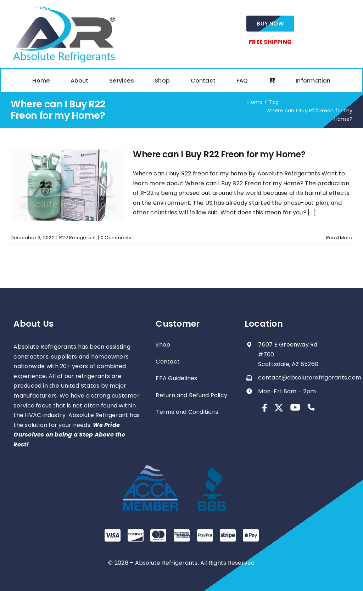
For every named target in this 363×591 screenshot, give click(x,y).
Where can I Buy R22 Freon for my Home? (219, 154)
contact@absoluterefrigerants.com (309, 377)
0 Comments (116, 237)
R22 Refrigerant (77, 237)
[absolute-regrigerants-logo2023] (64, 6)
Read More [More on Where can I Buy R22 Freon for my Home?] (339, 237)
